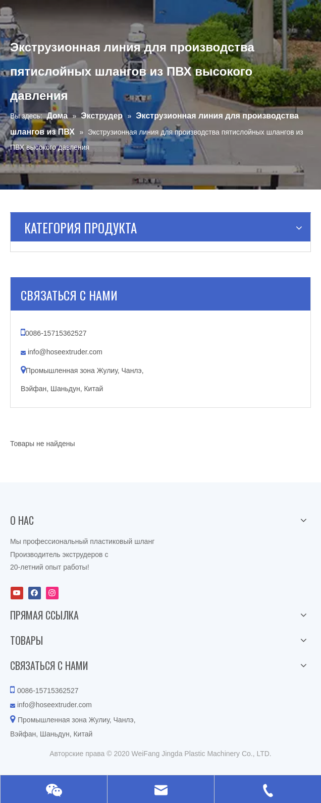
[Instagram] (52, 593)
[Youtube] (17, 593)
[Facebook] (34, 593)
